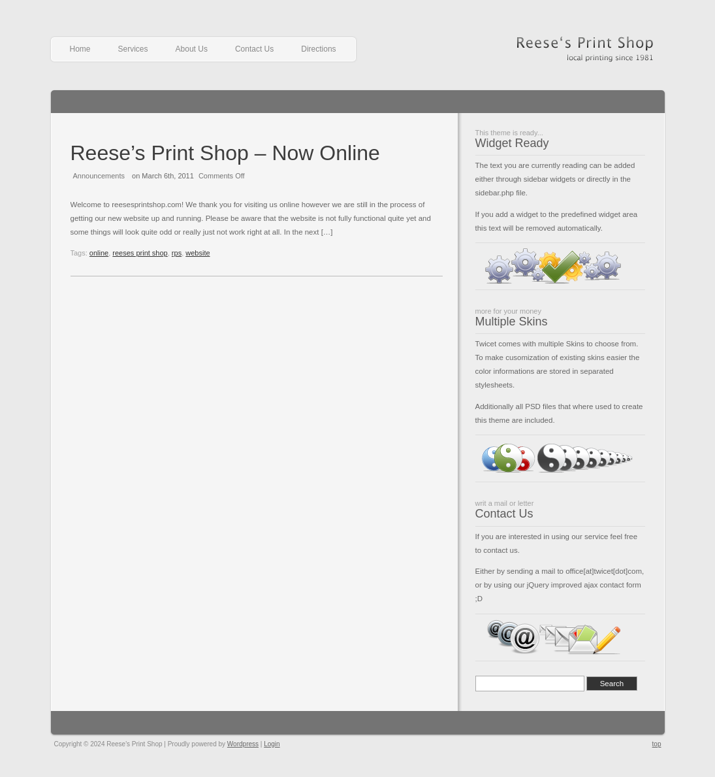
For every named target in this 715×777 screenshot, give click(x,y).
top (656, 744)
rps (177, 253)
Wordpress (243, 744)
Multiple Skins (511, 321)
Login (271, 744)
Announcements (99, 176)
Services (133, 49)
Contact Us (254, 49)
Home (80, 49)
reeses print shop (139, 253)
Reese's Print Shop (583, 45)
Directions (318, 49)
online (98, 253)
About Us (192, 49)
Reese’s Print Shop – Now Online (225, 153)
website (197, 253)
